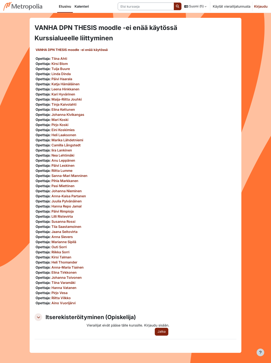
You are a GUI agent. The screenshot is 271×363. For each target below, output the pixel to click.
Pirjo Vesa (59, 293)
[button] (195, 6)
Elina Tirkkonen (64, 272)
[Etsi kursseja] (146, 6)
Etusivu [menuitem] (65, 6)
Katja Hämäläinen (65, 84)
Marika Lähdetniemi (67, 140)
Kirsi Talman (61, 257)
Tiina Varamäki (63, 282)
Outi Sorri (59, 247)
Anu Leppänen (63, 160)
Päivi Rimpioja (62, 211)
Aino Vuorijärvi (63, 303)
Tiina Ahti (59, 58)
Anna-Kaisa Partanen (68, 196)
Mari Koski (59, 120)
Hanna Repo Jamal (66, 206)
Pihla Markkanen (64, 181)
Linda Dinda (61, 74)
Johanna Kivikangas (67, 114)
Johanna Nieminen (66, 191)
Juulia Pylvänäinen (66, 201)
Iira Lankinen (61, 150)
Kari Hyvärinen (63, 94)
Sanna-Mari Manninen (69, 176)
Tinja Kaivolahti (63, 104)
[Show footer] (260, 352)
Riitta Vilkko (61, 298)
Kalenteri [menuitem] (82, 6)
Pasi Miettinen (63, 186)
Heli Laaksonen (63, 135)
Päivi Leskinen (63, 165)
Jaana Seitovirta (64, 232)
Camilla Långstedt (66, 145)
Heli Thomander (64, 262)
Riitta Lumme (61, 170)
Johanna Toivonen (66, 277)
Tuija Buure (60, 69)
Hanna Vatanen (63, 288)
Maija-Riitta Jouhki (66, 99)
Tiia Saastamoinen (66, 226)
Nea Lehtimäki (62, 155)
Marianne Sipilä (63, 242)
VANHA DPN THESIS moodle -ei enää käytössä (72, 50)
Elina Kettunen (63, 109)
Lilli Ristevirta (62, 216)
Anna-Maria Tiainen (67, 267)
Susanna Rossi (63, 221)
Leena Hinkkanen (65, 89)
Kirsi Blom (59, 64)
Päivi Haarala (61, 79)
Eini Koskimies (63, 130)
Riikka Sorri (60, 252)
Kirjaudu (261, 6)
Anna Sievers (62, 237)
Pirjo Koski (59, 125)
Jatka (162, 331)
